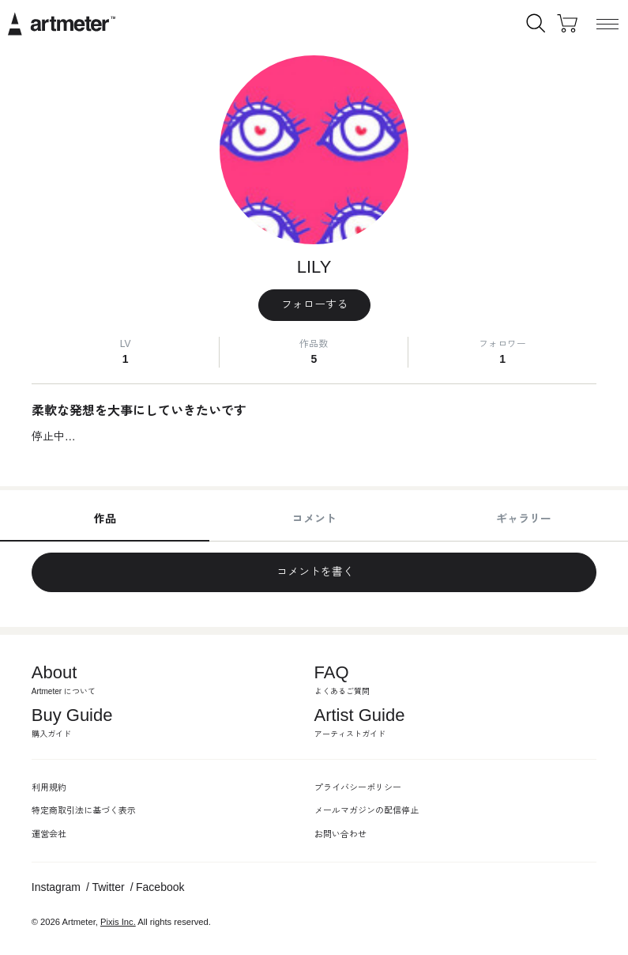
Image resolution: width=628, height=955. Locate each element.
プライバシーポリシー (357, 787)
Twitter (108, 887)
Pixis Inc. (118, 922)
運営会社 (49, 834)
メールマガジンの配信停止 (366, 810)
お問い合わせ (340, 834)
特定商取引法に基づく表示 (84, 810)
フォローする (314, 304)
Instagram (56, 887)
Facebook (160, 887)
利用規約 (49, 787)
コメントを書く (314, 571)
